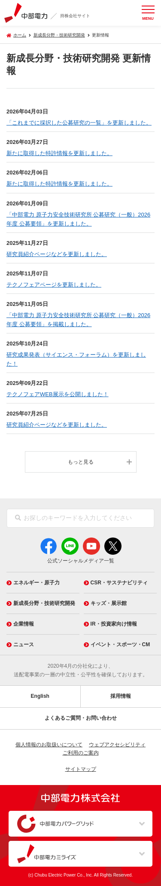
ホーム (19, 35)
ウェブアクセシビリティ (117, 745)
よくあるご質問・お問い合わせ (81, 718)
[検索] (18, 518)
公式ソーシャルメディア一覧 (80, 561)
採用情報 (120, 696)
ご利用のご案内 (81, 753)
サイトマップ (80, 769)
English (40, 696)
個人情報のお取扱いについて (48, 745)
